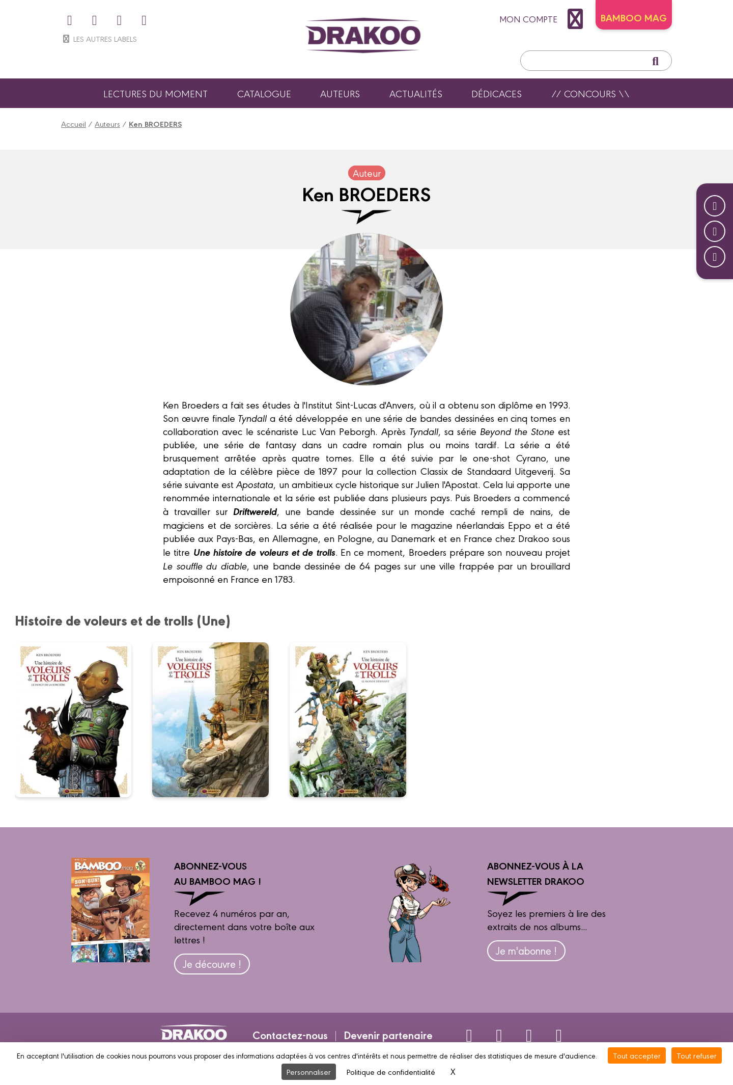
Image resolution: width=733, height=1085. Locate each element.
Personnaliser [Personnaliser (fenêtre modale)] (309, 1071)
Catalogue (264, 93)
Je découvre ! (212, 963)
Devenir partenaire (388, 1034)
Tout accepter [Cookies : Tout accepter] (637, 1055)
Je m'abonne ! (526, 950)
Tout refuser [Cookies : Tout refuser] (696, 1055)
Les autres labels (99, 38)
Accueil (73, 123)
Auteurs (340, 93)
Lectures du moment (155, 93)
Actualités (415, 93)
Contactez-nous (290, 1034)
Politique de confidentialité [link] (391, 1071)
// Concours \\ (590, 93)
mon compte (543, 19)
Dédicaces (496, 93)
